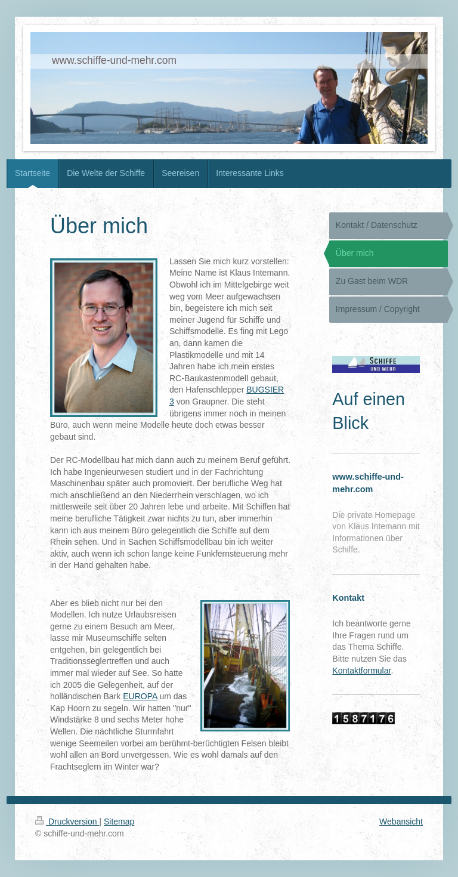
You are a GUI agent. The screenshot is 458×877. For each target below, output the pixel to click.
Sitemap (119, 821)
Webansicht (401, 821)
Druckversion (67, 821)
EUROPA (140, 696)
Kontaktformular (361, 670)
